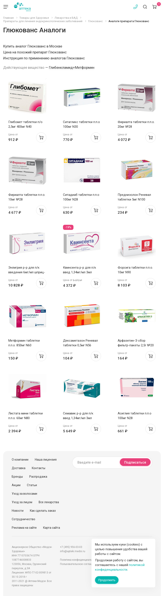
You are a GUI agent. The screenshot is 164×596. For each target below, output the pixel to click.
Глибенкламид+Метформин (71, 67)
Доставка (18, 468)
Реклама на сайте (24, 527)
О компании (20, 459)
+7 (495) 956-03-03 (71, 547)
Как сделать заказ (43, 510)
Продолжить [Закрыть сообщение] (106, 580)
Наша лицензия (46, 459)
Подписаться (135, 462)
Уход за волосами (24, 493)
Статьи (32, 485)
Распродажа (38, 476)
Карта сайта (51, 527)
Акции (16, 485)
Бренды (17, 476)
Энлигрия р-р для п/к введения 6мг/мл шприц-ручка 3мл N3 (26, 272)
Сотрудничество (23, 519)
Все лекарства (49, 502)
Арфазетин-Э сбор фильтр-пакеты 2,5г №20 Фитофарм (136, 345)
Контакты (38, 468)
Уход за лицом (22, 502)
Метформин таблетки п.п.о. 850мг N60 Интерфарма (24, 345)
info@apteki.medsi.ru (72, 551)
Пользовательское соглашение (79, 564)
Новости (17, 510)
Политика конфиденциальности (79, 559)
